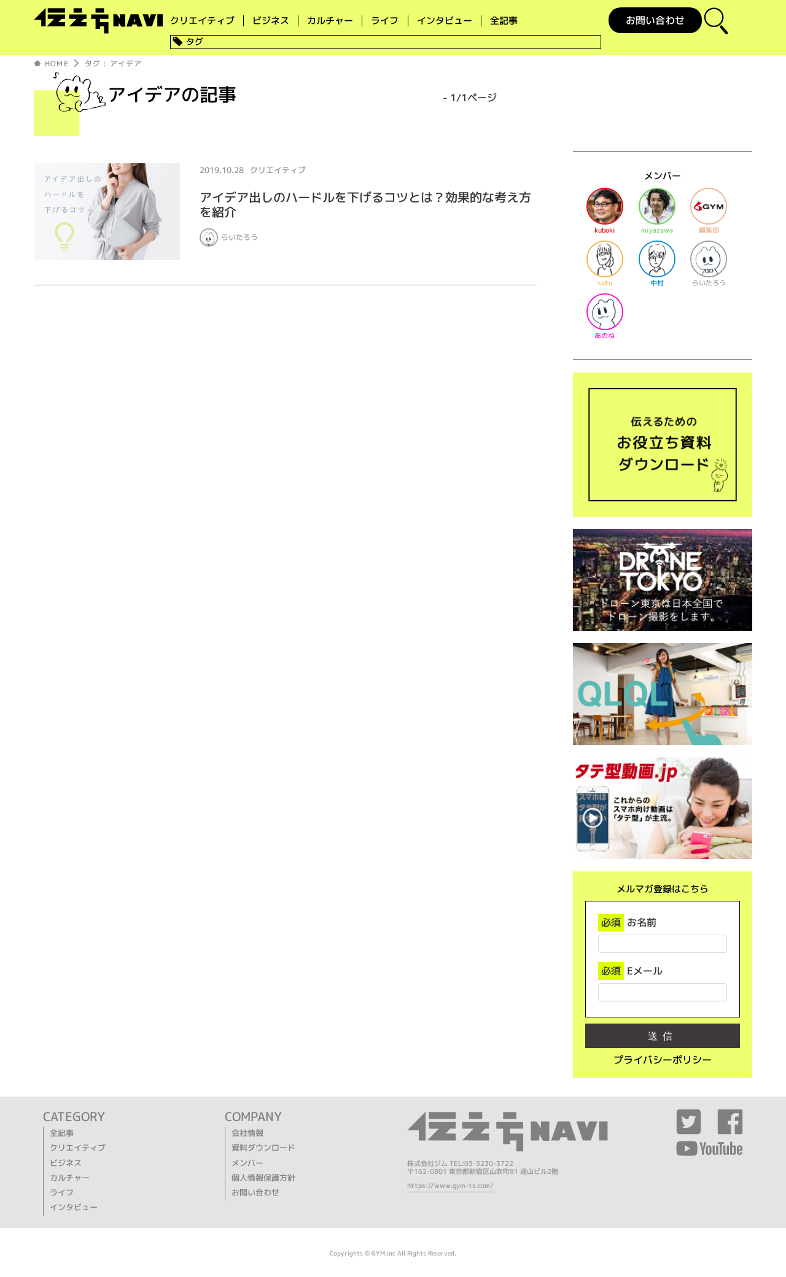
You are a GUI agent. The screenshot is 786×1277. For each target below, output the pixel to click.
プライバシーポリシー (662, 1060)
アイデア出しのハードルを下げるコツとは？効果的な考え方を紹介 (365, 204)
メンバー (247, 1162)
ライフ (385, 20)
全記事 (504, 20)
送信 (662, 1036)
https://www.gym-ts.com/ (450, 1185)
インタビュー (444, 20)
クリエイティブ (202, 20)
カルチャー (330, 20)
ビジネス (270, 20)
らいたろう (239, 237)
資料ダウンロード (263, 1147)
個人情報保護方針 (263, 1177)
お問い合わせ (655, 20)
